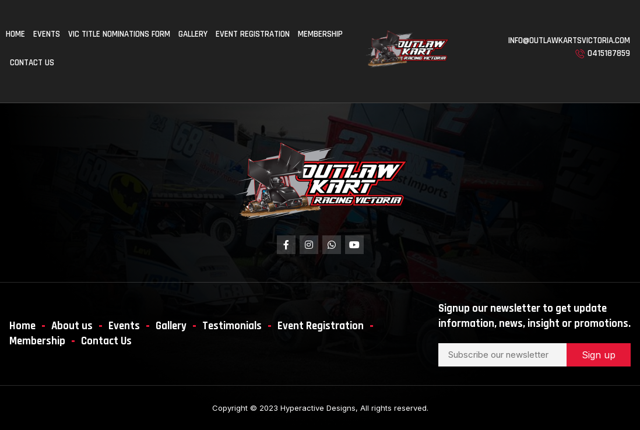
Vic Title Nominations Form (119, 34)
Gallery (193, 34)
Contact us (32, 62)
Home (15, 34)
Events (46, 34)
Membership (320, 34)
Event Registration (253, 34)
